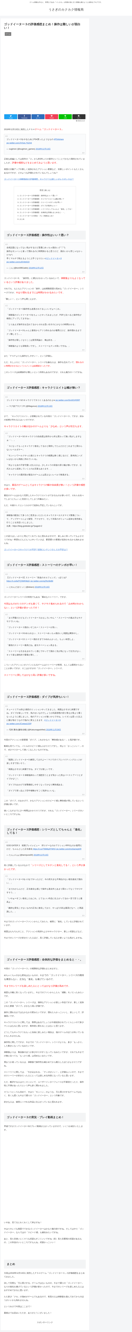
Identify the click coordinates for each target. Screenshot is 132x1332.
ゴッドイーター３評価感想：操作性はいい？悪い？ (38, 196)
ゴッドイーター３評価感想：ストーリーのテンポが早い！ (41, 203)
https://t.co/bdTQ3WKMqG (18, 583)
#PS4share (59, 139)
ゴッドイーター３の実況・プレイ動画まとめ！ (36, 217)
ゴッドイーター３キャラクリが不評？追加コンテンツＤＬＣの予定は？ (36, 551)
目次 (42, 190)
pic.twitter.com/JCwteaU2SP (19, 725)
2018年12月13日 (43, 149)
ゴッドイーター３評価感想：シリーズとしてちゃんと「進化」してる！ (46, 210)
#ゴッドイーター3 (53, 260)
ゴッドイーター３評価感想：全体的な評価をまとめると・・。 (42, 214)
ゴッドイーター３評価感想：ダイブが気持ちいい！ (38, 206)
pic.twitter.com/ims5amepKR (68, 851)
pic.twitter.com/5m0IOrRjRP (68, 402)
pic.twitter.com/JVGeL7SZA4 (19, 143)
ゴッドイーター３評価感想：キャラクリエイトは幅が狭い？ (42, 199)
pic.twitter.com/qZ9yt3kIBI (41, 583)
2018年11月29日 (53, 731)
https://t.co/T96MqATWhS (44, 851)
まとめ (20, 221)
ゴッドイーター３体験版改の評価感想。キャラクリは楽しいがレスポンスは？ (39, 179)
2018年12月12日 (36, 270)
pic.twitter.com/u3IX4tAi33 (18, 264)
